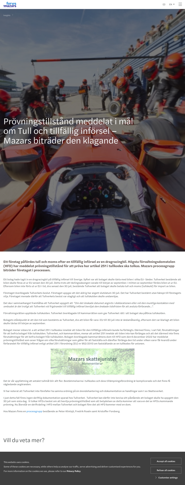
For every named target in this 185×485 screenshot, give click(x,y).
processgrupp (34, 411)
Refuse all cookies (166, 470)
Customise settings (166, 477)
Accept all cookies (166, 461)
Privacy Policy (74, 471)
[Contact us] (164, 4)
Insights (6, 15)
